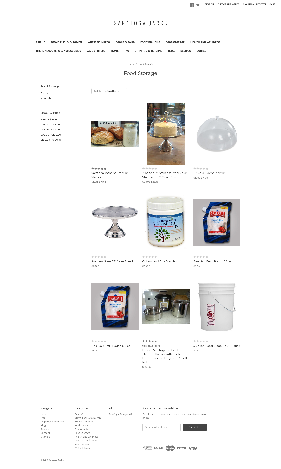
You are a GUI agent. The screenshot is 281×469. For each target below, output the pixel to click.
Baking (40, 42)
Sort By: (98, 91)
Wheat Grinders (99, 42)
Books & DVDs (125, 42)
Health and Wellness (205, 42)
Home (115, 50)
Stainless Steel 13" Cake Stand (112, 261)
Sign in (247, 4)
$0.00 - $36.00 (49, 119)
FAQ (126, 50)
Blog (171, 50)
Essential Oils (150, 42)
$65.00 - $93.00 (50, 129)
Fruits (44, 93)
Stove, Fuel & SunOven (66, 42)
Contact (202, 50)
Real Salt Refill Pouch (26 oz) (111, 346)
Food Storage (175, 42)
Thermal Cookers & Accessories (58, 50)
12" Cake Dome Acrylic (209, 173)
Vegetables (47, 98)
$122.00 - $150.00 (51, 139)
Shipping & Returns (148, 50)
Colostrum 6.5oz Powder (159, 261)
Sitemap (45, 436)
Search (209, 4)
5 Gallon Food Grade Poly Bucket (216, 346)
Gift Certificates (228, 4)
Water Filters (96, 50)
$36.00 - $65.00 (50, 124)
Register (261, 4)
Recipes (185, 50)
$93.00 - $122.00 (51, 134)
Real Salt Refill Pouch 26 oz (212, 261)
